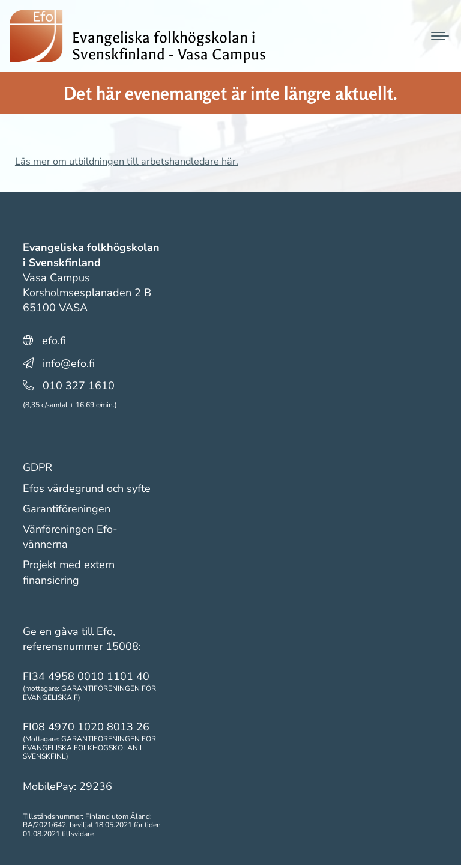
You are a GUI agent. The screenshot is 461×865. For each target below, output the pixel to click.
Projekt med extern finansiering (69, 572)
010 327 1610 (79, 385)
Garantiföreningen (66, 509)
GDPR (37, 467)
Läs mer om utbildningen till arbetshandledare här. (126, 161)
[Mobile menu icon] (440, 36)
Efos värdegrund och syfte (87, 488)
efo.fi (54, 340)
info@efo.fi (69, 363)
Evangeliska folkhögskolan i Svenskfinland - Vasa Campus (169, 46)
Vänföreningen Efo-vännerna (70, 536)
